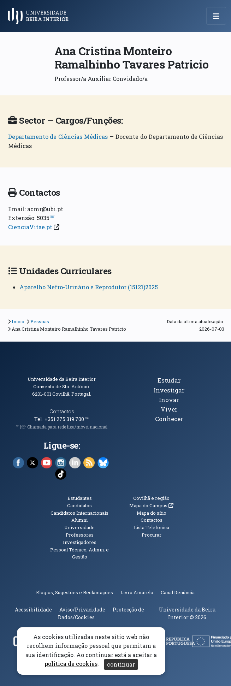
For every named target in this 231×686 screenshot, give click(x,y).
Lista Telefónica (151, 527)
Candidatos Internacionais (79, 513)
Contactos (61, 411)
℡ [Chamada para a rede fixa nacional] (87, 419)
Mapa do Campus (151, 505)
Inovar (169, 400)
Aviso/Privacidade (82, 609)
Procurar (151, 535)
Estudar (169, 380)
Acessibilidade (33, 609)
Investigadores (79, 542)
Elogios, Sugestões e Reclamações (74, 592)
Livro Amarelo (137, 592)
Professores (80, 535)
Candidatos (79, 505)
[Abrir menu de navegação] (216, 16)
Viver (169, 409)
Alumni (79, 520)
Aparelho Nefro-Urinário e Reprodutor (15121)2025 (88, 287)
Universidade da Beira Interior (62, 379)
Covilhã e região (151, 498)
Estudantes (79, 498)
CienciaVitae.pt (30, 227)
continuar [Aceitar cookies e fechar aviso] (121, 664)
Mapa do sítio (151, 513)
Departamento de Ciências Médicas (58, 136)
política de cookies (71, 664)
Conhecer (169, 419)
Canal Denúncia (178, 592)
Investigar (169, 390)
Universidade (79, 527)
